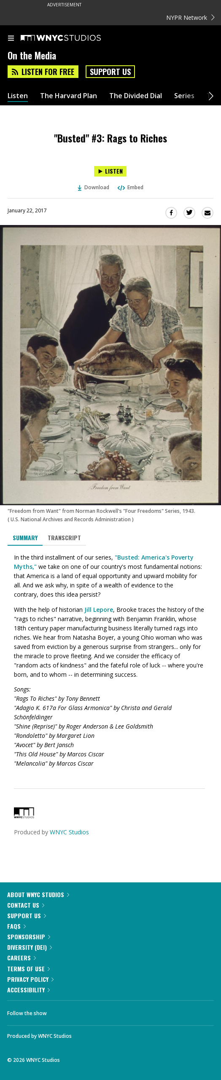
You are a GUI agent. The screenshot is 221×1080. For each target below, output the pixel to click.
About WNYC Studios (38, 894)
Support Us (110, 71)
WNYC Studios (69, 832)
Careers (21, 957)
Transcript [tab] (64, 537)
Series (184, 96)
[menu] (11, 39)
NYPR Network (190, 17)
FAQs (16, 926)
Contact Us (25, 904)
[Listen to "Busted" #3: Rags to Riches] (110, 171)
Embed (129, 187)
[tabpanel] (110, 660)
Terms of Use (28, 968)
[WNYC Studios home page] (71, 38)
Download (94, 187)
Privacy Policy (30, 979)
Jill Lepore (98, 610)
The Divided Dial (135, 96)
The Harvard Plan (68, 96)
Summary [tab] (25, 537)
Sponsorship (28, 936)
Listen (18, 96)
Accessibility (28, 989)
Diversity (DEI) (29, 947)
